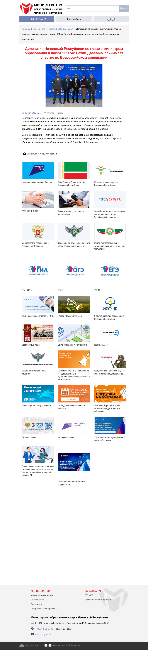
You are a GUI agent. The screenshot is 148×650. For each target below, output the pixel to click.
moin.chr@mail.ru (43, 634)
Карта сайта (32, 645)
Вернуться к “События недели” (42, 154)
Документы (36, 604)
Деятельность (38, 600)
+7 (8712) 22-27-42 (44, 629)
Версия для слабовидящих (66, 645)
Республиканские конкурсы (98, 600)
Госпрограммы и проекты (44, 609)
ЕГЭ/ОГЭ (89, 595)
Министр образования (42, 595)
